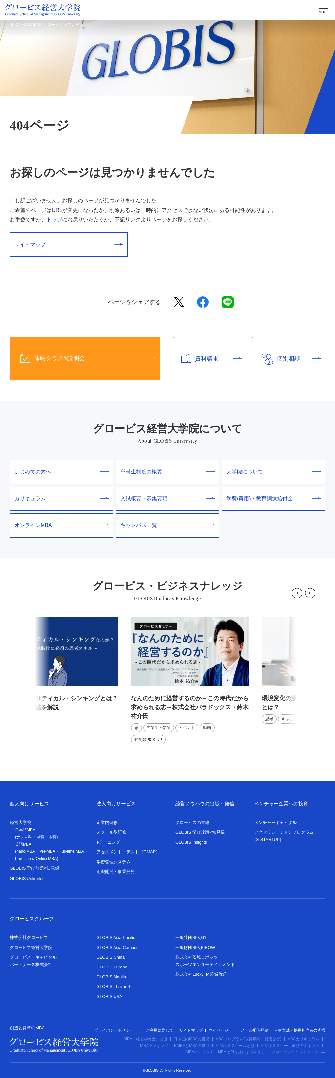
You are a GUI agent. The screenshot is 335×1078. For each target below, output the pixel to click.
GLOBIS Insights (191, 842)
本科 (52, 837)
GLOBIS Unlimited (27, 878)
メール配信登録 (254, 1030)
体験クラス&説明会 (83, 358)
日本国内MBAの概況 (191, 1039)
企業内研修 (107, 822)
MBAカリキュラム (303, 1039)
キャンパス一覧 (167, 525)
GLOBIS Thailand (113, 986)
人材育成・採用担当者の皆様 (299, 1030)
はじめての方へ (61, 471)
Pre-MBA (47, 851)
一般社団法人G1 (190, 937)
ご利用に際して (159, 1030)
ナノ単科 (24, 837)
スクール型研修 (111, 832)
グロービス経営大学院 (31, 947)
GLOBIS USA (109, 996)
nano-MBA (25, 851)
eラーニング (108, 842)
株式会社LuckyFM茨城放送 (201, 974)
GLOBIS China (111, 957)
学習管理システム (114, 861)
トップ (54, 219)
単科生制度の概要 (167, 471)
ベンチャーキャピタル (275, 822)
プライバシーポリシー (117, 1030)
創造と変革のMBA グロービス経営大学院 (46, 24)
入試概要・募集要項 (167, 498)
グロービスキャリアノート (298, 1052)
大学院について (273, 471)
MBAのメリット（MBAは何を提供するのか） (226, 1052)
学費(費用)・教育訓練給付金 (273, 498)
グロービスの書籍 (192, 822)
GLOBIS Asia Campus (118, 947)
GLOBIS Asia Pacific (116, 937)
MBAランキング (154, 1045)
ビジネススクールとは (235, 1045)
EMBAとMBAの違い (191, 1045)
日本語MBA (25, 830)
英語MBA (23, 844)
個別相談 (286, 359)
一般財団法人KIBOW (195, 947)
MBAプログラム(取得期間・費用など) (248, 1039)
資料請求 (207, 358)
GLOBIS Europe (112, 967)
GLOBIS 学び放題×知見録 (34, 868)
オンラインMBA (61, 525)
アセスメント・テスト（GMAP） (128, 851)
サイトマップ (68, 244)
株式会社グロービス (29, 937)
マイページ (222, 1030)
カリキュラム (61, 498)
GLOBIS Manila (111, 976)
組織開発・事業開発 (116, 871)
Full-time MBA (72, 851)
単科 (40, 837)
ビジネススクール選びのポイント (289, 1045)
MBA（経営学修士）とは (146, 1039)
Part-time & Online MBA (36, 858)
